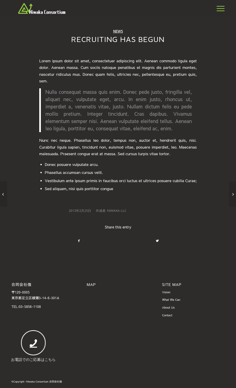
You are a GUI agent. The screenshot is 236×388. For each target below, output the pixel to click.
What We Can (171, 300)
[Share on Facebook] (78, 241)
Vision (166, 292)
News (118, 31)
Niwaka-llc (116, 210)
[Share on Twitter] (157, 241)
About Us (168, 307)
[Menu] (219, 8)
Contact (167, 315)
